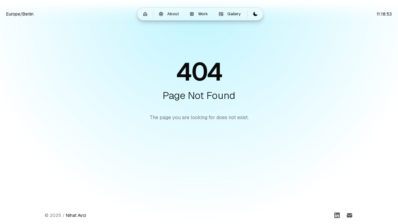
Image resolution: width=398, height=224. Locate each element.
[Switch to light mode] (255, 14)
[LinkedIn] (337, 215)
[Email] (349, 215)
